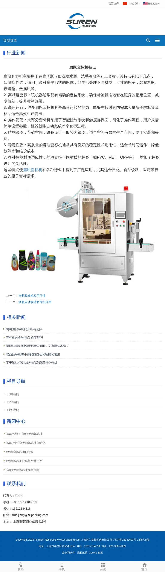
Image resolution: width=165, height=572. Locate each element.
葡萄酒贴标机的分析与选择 (24, 329)
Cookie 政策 (96, 552)
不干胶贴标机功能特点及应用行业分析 (31, 362)
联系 (20, 566)
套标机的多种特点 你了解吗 (24, 337)
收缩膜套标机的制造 (19, 452)
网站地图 (144, 539)
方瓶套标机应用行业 (32, 295)
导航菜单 (10, 40)
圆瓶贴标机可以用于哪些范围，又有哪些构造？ (37, 346)
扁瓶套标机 (32, 170)
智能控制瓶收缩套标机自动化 (25, 443)
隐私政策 (82, 552)
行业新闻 (13, 402)
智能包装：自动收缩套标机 (24, 434)
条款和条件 (68, 552)
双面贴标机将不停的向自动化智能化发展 (33, 354)
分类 (103, 566)
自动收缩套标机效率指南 (22, 470)
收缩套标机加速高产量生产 (24, 461)
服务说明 (13, 410)
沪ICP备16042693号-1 (125, 539)
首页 (144, 566)
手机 (61, 566)
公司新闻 (13, 394)
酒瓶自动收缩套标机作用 (35, 302)
